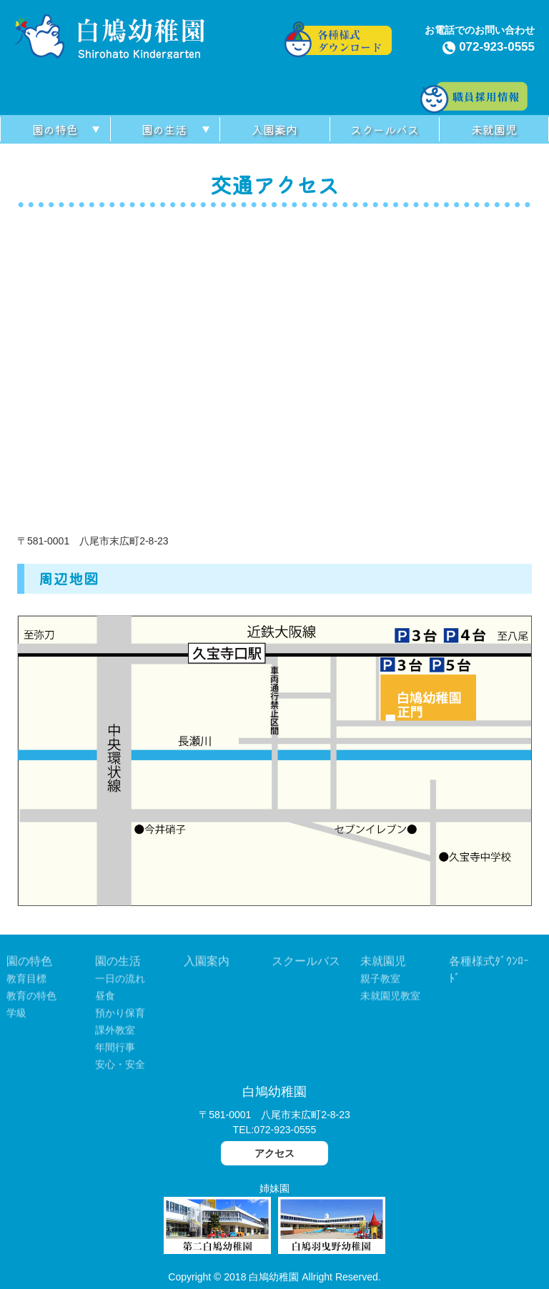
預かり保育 (120, 1015)
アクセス (274, 1153)
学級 (16, 1015)
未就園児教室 (390, 998)
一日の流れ (120, 981)
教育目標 (26, 981)
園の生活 (164, 129)
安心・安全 (120, 1066)
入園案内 (274, 129)
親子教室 (380, 981)
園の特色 (55, 129)
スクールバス (384, 129)
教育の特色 (31, 998)
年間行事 (115, 1049)
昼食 (105, 998)
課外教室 (115, 1032)
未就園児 (494, 129)
